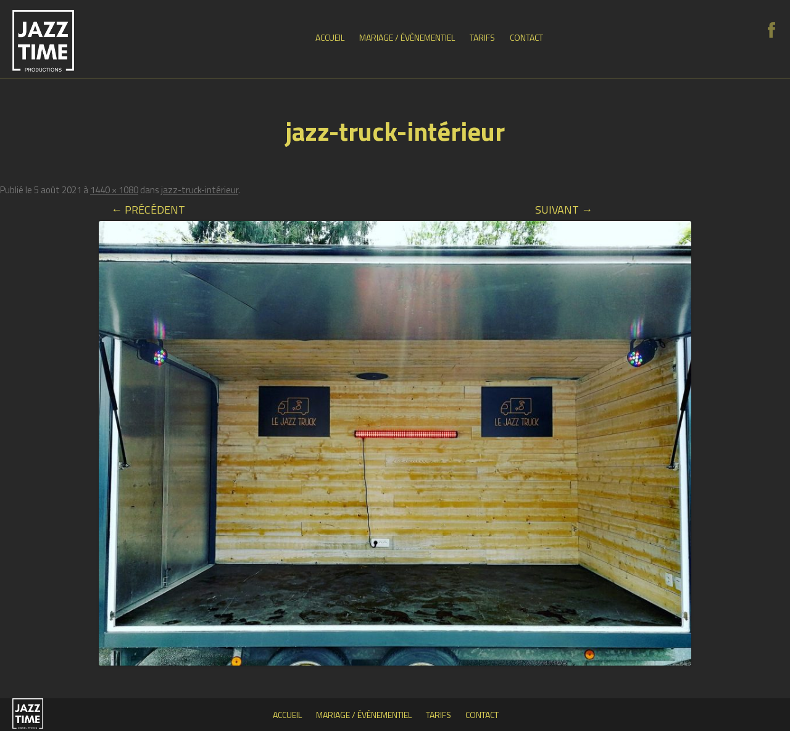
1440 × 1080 (114, 190)
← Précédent (148, 209)
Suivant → (563, 209)
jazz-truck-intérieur (199, 190)
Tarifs (482, 37)
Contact (526, 37)
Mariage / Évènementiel (407, 37)
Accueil (329, 37)
